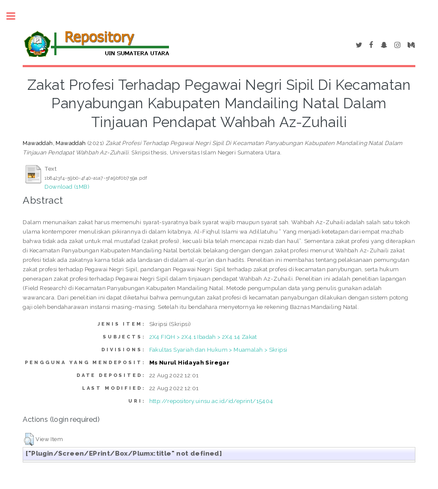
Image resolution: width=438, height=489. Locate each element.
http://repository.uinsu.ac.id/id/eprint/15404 (211, 400)
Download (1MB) (66, 186)
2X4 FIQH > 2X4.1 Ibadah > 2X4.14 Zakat (203, 336)
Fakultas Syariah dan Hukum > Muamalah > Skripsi (218, 349)
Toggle (15, 16)
